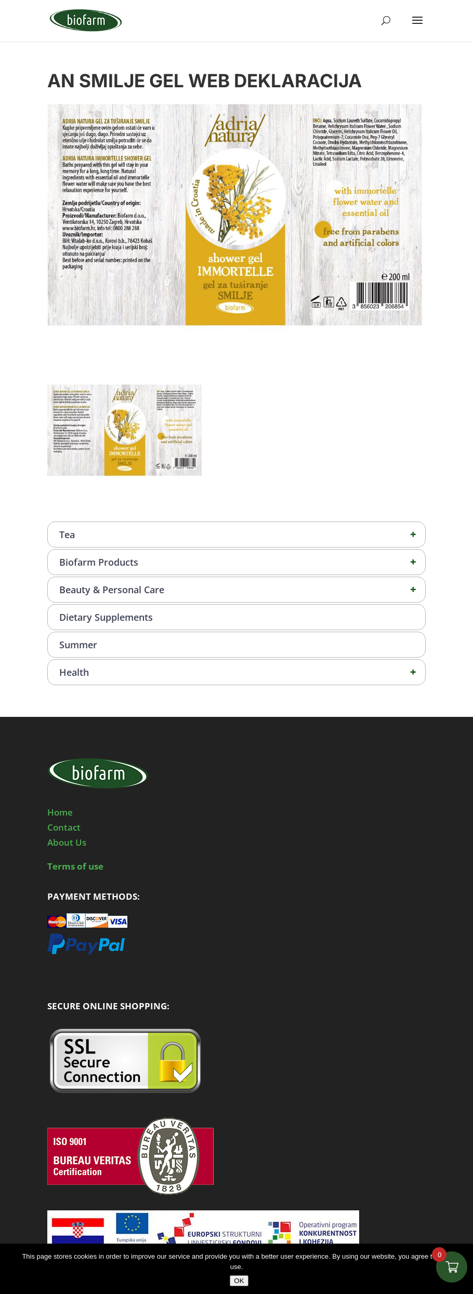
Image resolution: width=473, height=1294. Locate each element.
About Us (66, 842)
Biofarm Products (242, 562)
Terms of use (75, 866)
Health (242, 672)
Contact (64, 827)
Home (60, 812)
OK (239, 1281)
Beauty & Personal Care (242, 589)
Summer (78, 644)
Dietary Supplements (106, 617)
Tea (242, 534)
